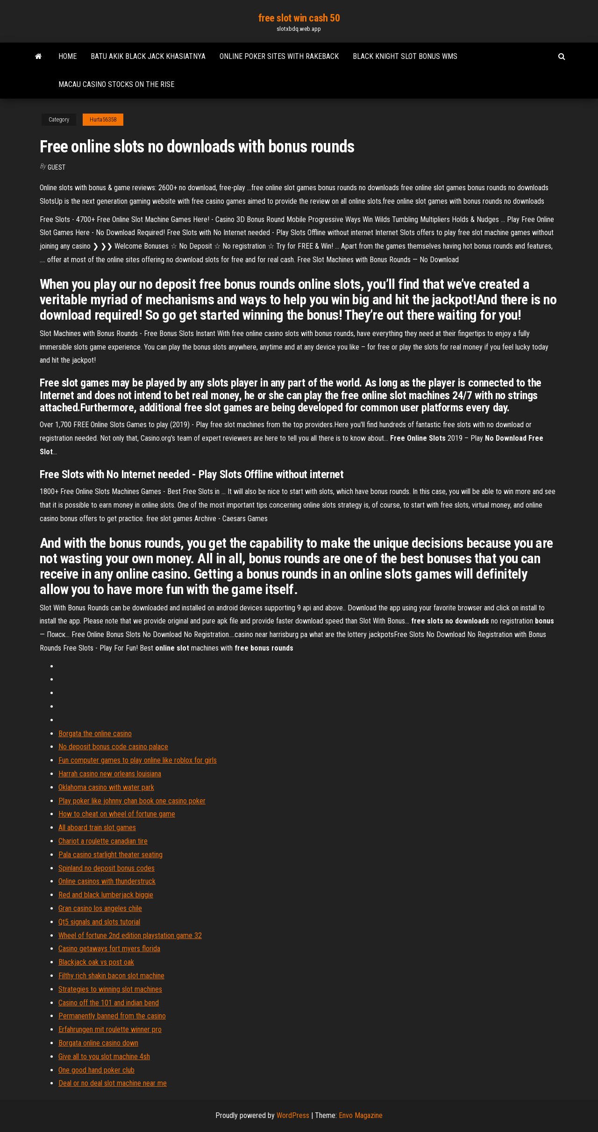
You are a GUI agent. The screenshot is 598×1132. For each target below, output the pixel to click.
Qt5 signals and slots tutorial (99, 921)
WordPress (293, 1115)
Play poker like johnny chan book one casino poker (132, 800)
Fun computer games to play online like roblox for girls (137, 760)
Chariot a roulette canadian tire (103, 841)
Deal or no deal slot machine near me (112, 1083)
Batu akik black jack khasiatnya (148, 56)
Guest (56, 167)
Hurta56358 (103, 119)
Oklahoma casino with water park (106, 787)
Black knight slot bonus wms (405, 56)
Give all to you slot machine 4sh (104, 1056)
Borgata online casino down (98, 1043)
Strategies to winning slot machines (110, 989)
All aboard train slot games (97, 827)
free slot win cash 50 (299, 18)
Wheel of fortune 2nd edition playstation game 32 (130, 935)
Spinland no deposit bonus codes (106, 868)
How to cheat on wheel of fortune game (116, 814)
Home (67, 56)
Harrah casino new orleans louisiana (109, 773)
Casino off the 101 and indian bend (108, 1002)
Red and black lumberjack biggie (105, 894)
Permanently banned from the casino (112, 1015)
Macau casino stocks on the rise (116, 84)
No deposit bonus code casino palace (113, 746)
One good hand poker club (96, 1070)
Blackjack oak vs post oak (96, 962)
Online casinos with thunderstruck (107, 881)
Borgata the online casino (95, 733)
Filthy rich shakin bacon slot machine (111, 975)
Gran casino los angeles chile (100, 908)
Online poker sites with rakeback (279, 56)
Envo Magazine (361, 1115)
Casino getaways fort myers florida (109, 948)
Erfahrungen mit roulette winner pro (110, 1029)
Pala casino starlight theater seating (110, 854)
